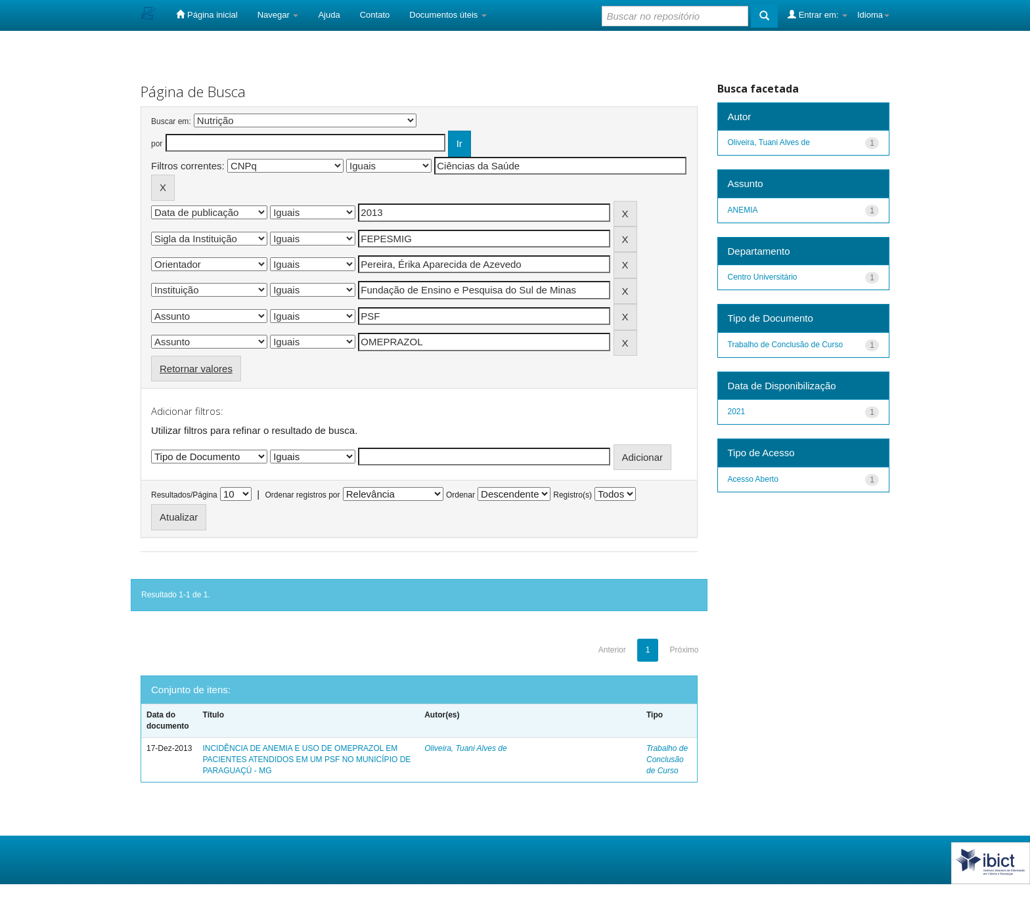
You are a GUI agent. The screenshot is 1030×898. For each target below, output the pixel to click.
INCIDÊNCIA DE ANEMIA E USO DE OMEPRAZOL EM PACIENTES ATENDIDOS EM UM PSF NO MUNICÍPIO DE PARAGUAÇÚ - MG (306, 759)
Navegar (278, 15)
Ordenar (460, 495)
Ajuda (329, 15)
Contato (375, 15)
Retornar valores (196, 368)
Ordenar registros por (302, 495)
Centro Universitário (762, 277)
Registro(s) (572, 495)
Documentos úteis (448, 15)
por (156, 143)
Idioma (873, 15)
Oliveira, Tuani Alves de (465, 748)
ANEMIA (743, 210)
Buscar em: (171, 121)
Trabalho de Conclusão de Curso (667, 759)
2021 (737, 411)
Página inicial (206, 14)
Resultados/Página (184, 495)
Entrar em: (817, 14)
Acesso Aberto (753, 479)
